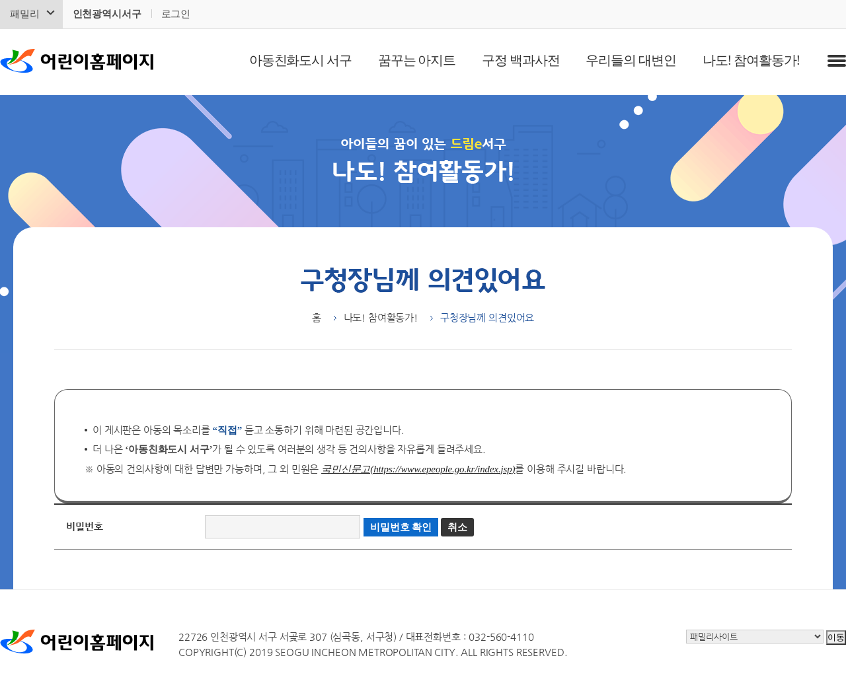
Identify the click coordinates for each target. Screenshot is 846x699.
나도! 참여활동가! (751, 60)
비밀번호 (84, 526)
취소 (457, 527)
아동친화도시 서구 (300, 60)
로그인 (176, 14)
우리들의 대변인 (630, 60)
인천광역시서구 (107, 14)
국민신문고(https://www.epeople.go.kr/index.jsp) (418, 469)
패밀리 (25, 14)
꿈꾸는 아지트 (416, 60)
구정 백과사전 (520, 60)
